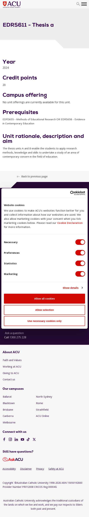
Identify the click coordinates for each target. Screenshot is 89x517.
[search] (78, 4)
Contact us (9, 379)
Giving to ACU (11, 373)
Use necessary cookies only (44, 320)
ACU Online (42, 416)
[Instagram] (10, 440)
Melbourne (9, 422)
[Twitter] (34, 440)
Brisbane (8, 409)
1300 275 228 (18, 337)
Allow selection (44, 309)
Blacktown (9, 403)
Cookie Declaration (70, 223)
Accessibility (9, 468)
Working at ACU (12, 366)
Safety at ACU (56, 468)
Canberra (8, 416)
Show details (71, 287)
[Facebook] (4, 440)
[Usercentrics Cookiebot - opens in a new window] (70, 193)
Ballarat (7, 396)
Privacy (40, 468)
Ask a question (14, 333)
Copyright (8, 482)
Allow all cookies (44, 298)
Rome (39, 403)
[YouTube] (22, 440)
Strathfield (42, 409)
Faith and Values (12, 360)
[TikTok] (28, 440)
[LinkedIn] (16, 440)
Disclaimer (26, 468)
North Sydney (44, 396)
